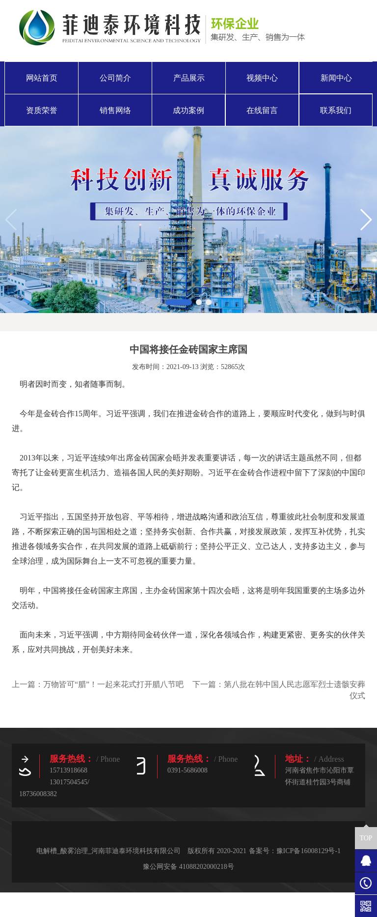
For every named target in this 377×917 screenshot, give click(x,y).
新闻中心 (336, 78)
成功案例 (188, 110)
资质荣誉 (41, 110)
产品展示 (189, 78)
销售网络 (115, 110)
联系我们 (335, 110)
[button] (178, 302)
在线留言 (262, 110)
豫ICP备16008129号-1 (308, 851)
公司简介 (115, 78)
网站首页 (41, 78)
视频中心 (262, 78)
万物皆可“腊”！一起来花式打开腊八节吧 (113, 684)
